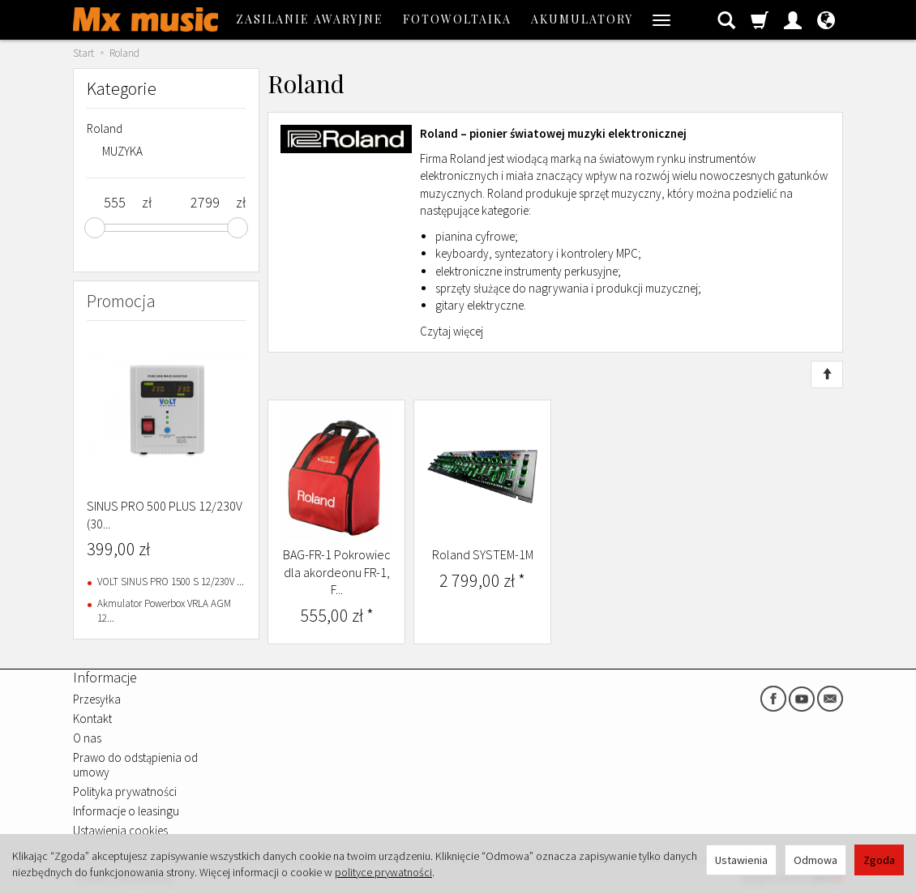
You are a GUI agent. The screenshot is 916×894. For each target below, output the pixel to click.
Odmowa (815, 860)
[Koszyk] (760, 19)
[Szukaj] (726, 19)
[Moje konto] (793, 19)
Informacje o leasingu (126, 811)
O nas (87, 738)
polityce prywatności (383, 872)
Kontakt (92, 718)
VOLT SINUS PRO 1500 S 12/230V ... (170, 581)
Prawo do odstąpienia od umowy (135, 765)
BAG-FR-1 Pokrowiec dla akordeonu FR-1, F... (337, 571)
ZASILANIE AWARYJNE (309, 19)
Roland (104, 128)
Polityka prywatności (125, 791)
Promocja (121, 300)
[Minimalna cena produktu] (114, 202)
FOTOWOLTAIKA (457, 19)
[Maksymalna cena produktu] (204, 202)
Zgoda (879, 860)
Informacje (105, 677)
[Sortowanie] (827, 374)
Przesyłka (97, 699)
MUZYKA (122, 151)
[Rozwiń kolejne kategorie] (661, 19)
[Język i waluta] (826, 19)
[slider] (94, 227)
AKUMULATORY (582, 19)
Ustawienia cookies (120, 830)
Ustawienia (741, 860)
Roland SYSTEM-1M (482, 554)
